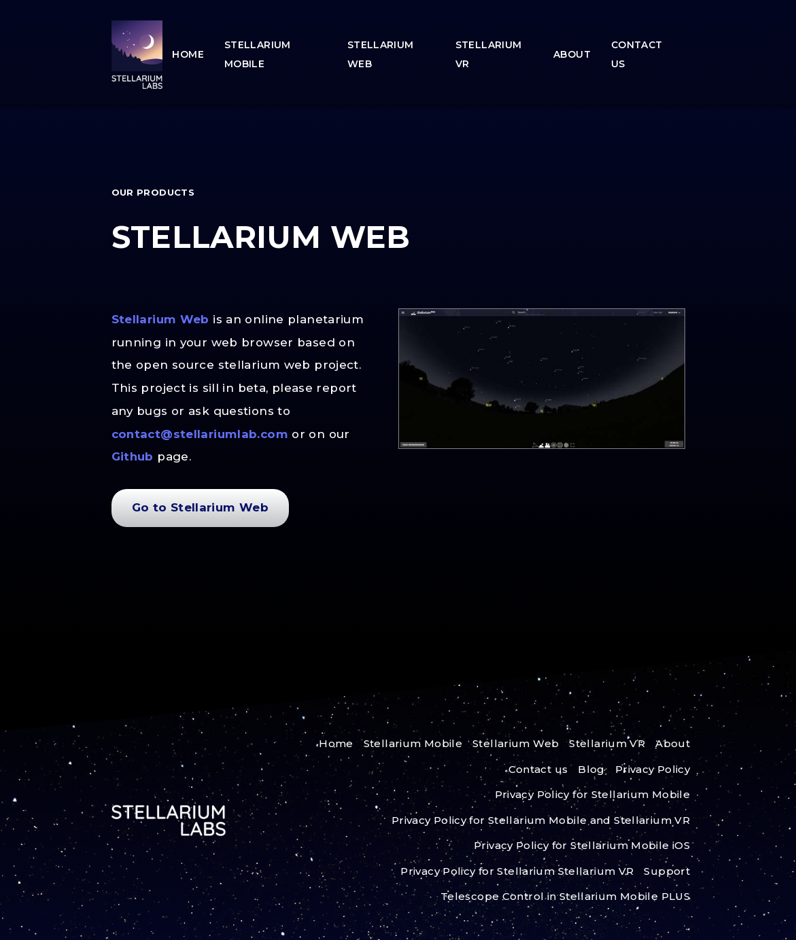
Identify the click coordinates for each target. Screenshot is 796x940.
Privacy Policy (652, 769)
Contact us (637, 54)
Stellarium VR (488, 54)
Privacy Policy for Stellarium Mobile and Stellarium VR (541, 820)
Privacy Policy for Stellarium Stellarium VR (517, 871)
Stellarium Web (380, 54)
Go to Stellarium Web (200, 507)
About (572, 54)
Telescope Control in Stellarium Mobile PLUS (565, 896)
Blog (591, 769)
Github (134, 456)
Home (188, 54)
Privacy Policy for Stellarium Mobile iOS (582, 845)
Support (667, 871)
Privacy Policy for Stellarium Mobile (593, 794)
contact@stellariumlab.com (201, 434)
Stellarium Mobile (257, 54)
